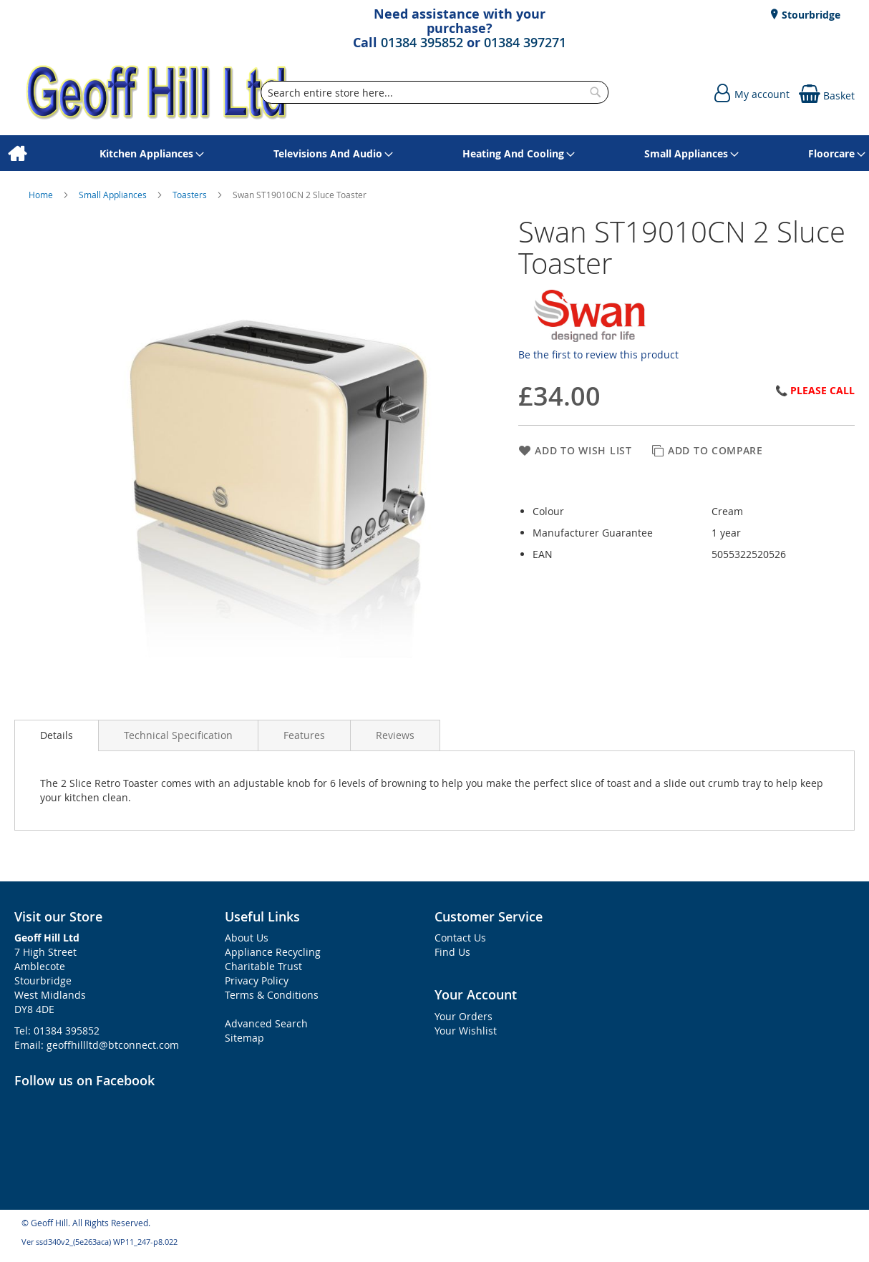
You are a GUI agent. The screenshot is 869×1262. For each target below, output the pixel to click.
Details (56, 735)
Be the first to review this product (598, 354)
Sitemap (244, 1038)
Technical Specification (178, 735)
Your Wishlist (465, 1030)
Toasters (191, 194)
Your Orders (463, 1016)
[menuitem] (17, 154)
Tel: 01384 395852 (56, 1030)
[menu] (434, 154)
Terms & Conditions (272, 995)
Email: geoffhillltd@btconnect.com (96, 1045)
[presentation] (56, 735)
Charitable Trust (263, 966)
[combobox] (434, 92)
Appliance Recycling (273, 952)
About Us (246, 937)
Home (42, 194)
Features (304, 735)
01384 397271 (525, 42)
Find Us (452, 952)
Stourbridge (809, 14)
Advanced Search (266, 1023)
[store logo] (157, 92)
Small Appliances (114, 194)
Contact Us (460, 937)
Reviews (395, 735)
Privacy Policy (256, 980)
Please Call (822, 390)
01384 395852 (422, 42)
